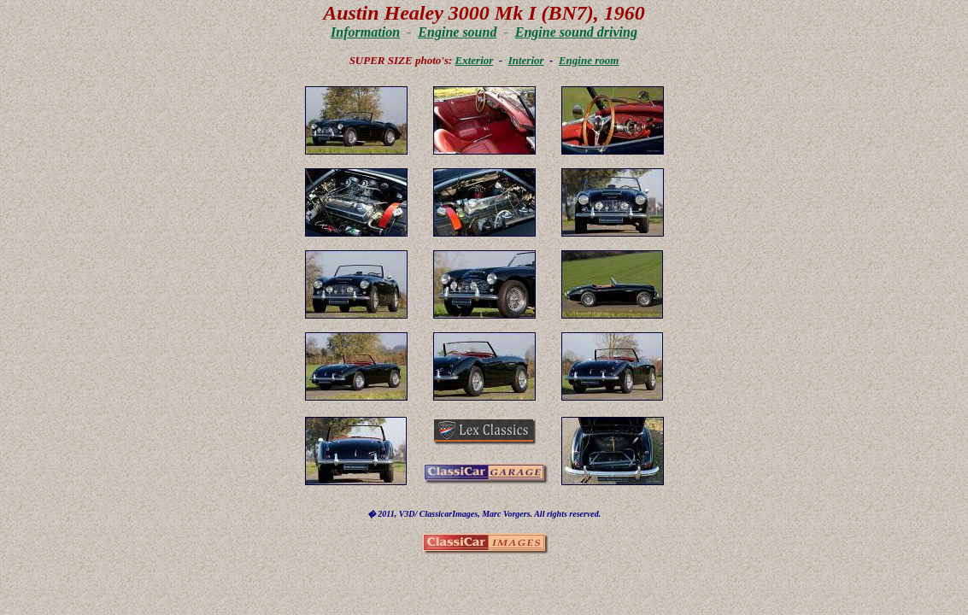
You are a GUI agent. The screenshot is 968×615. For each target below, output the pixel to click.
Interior (526, 60)
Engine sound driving (576, 32)
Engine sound (457, 32)
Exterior (474, 60)
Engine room (589, 60)
